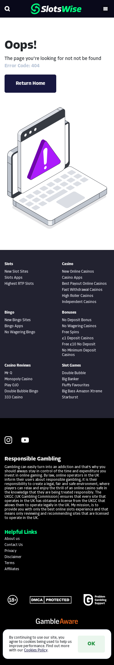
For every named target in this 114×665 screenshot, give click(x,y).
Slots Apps (13, 278)
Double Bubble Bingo (21, 391)
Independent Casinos (79, 302)
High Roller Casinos (77, 296)
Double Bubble (74, 373)
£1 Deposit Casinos (78, 338)
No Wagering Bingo (20, 332)
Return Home (30, 83)
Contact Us (14, 545)
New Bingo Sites (18, 320)
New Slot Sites (16, 272)
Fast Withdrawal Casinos (82, 290)
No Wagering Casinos (79, 326)
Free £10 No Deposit (78, 344)
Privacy (10, 551)
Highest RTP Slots (19, 284)
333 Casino (14, 397)
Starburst (70, 397)
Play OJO (12, 385)
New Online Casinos (78, 272)
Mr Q (8, 373)
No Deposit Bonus (77, 320)
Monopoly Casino (19, 379)
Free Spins (70, 332)
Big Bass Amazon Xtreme (82, 391)
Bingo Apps (14, 326)
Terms (10, 563)
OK (91, 644)
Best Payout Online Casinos (84, 284)
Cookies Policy (35, 650)
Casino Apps (72, 278)
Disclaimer (13, 557)
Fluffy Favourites (75, 385)
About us (12, 539)
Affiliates (12, 569)
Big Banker (70, 379)
